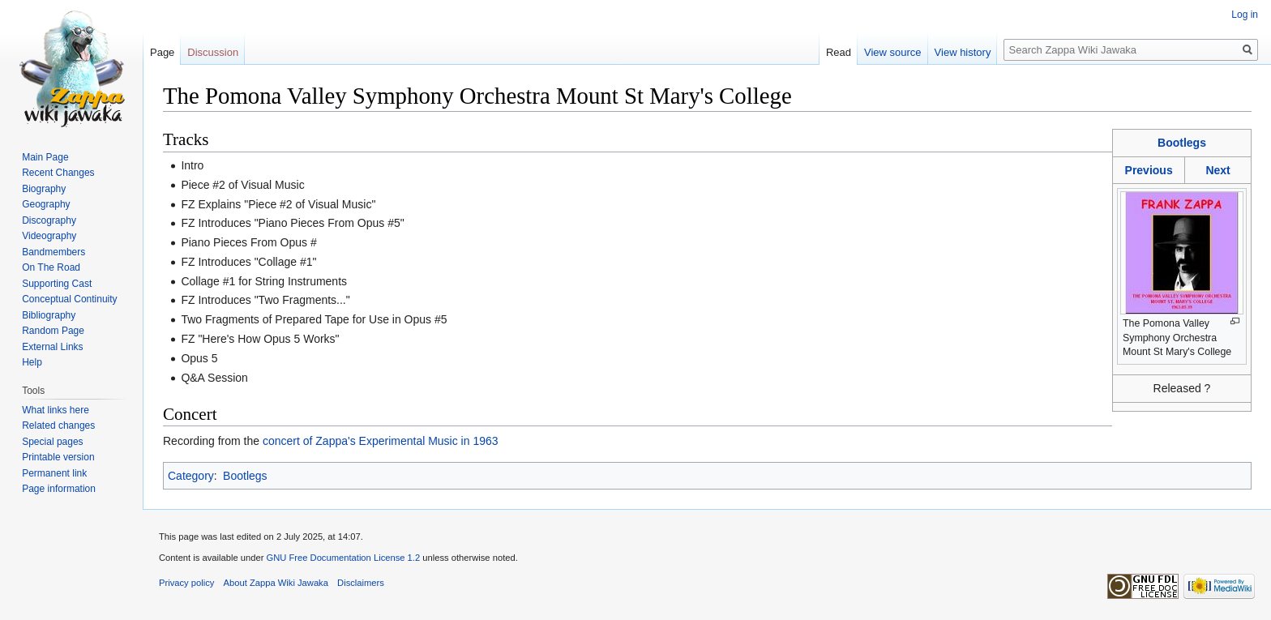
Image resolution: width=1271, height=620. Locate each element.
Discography (49, 220)
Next (1217, 170)
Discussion (212, 52)
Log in (1244, 14)
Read (838, 52)
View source (893, 52)
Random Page (53, 330)
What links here (55, 410)
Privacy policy (186, 583)
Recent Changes (58, 172)
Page (162, 52)
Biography (44, 189)
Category (191, 475)
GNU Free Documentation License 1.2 (343, 557)
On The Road (51, 267)
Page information (59, 488)
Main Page (45, 157)
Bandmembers (53, 252)
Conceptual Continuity (69, 299)
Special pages (52, 441)
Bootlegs (1182, 142)
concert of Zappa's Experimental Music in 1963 (381, 440)
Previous (1149, 170)
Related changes (58, 425)
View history (963, 52)
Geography (46, 204)
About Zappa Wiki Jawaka (276, 583)
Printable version (58, 457)
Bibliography (48, 315)
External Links (52, 347)
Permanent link (54, 473)
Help (32, 362)
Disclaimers (360, 583)
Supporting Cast (57, 283)
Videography (49, 236)
